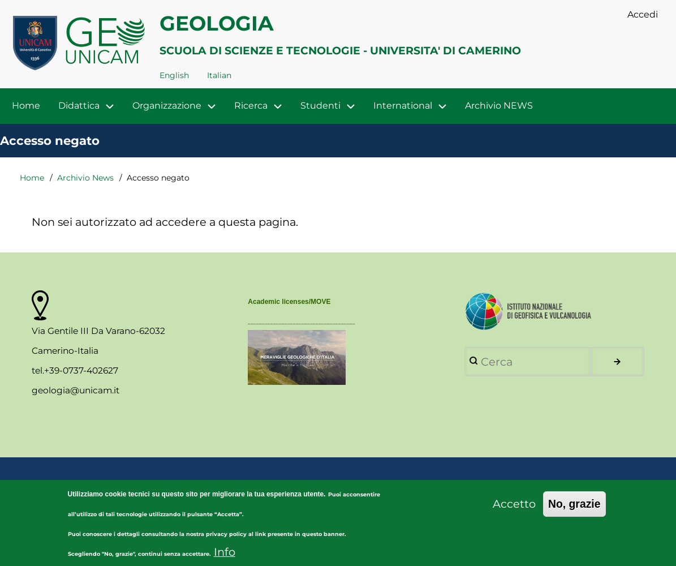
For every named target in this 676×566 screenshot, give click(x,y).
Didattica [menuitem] (90, 106)
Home (32, 178)
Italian (219, 75)
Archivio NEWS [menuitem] (499, 105)
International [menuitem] (402, 105)
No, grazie (574, 510)
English (174, 75)
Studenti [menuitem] (320, 105)
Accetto (514, 510)
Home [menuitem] (26, 105)
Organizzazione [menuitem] (166, 105)
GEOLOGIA (217, 23)
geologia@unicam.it (75, 390)
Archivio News (85, 178)
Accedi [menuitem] (642, 14)
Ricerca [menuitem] (251, 105)
